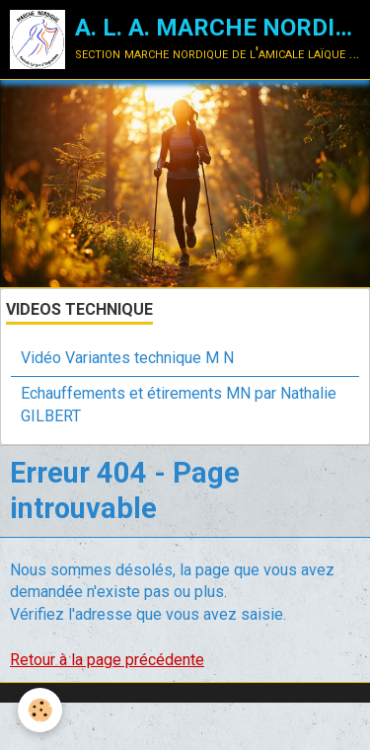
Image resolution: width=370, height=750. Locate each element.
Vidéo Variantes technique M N (127, 357)
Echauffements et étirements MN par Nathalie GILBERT (178, 404)
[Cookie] (40, 710)
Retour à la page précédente (107, 659)
